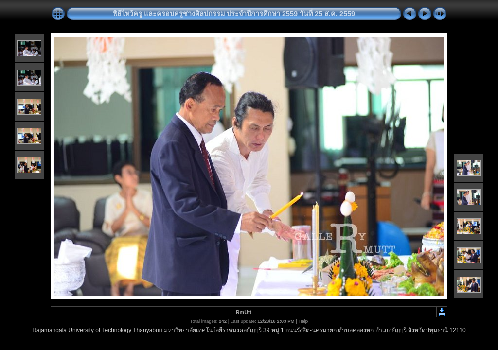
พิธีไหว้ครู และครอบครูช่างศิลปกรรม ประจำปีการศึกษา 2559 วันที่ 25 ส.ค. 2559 (234, 14)
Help (303, 321)
